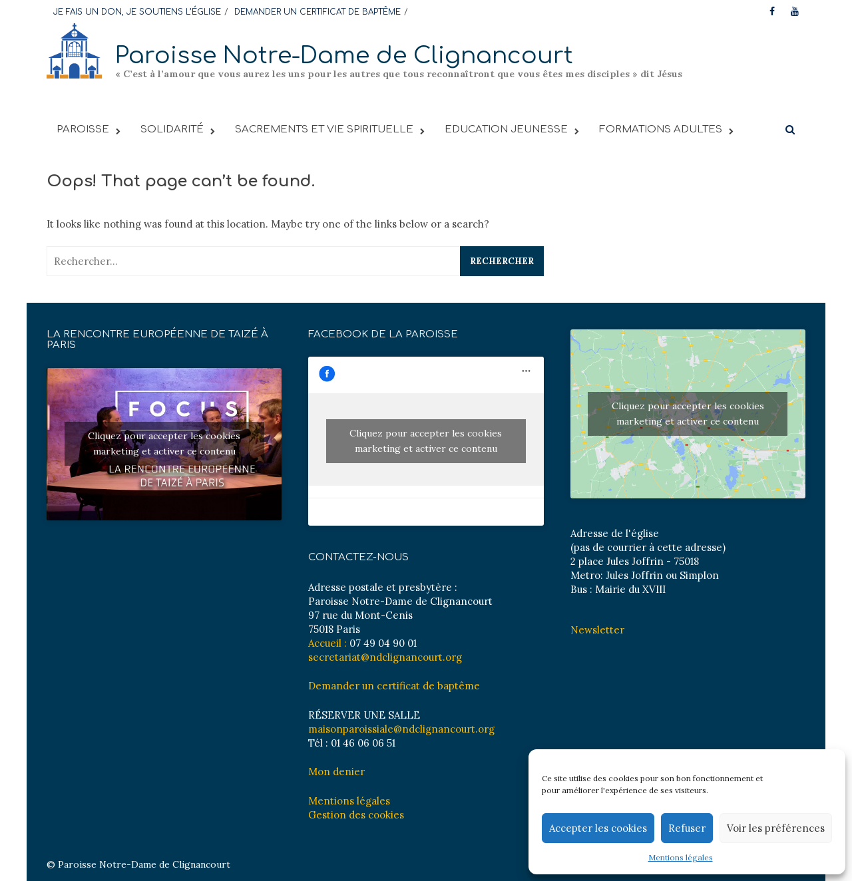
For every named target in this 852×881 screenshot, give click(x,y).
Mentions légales (680, 857)
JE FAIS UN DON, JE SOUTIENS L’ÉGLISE (137, 12)
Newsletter (597, 629)
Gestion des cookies (356, 814)
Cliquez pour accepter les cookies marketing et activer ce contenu (164, 443)
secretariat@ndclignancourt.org (385, 657)
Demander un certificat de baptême (394, 685)
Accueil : (327, 643)
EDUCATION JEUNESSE (506, 129)
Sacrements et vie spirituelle (324, 129)
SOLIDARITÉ (172, 129)
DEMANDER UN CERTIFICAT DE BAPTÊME (317, 12)
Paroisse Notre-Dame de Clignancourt (344, 56)
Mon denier (336, 771)
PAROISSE (83, 129)
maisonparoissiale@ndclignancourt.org (401, 729)
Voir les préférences (776, 828)
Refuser (687, 828)
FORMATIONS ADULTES (660, 129)
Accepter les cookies (598, 828)
